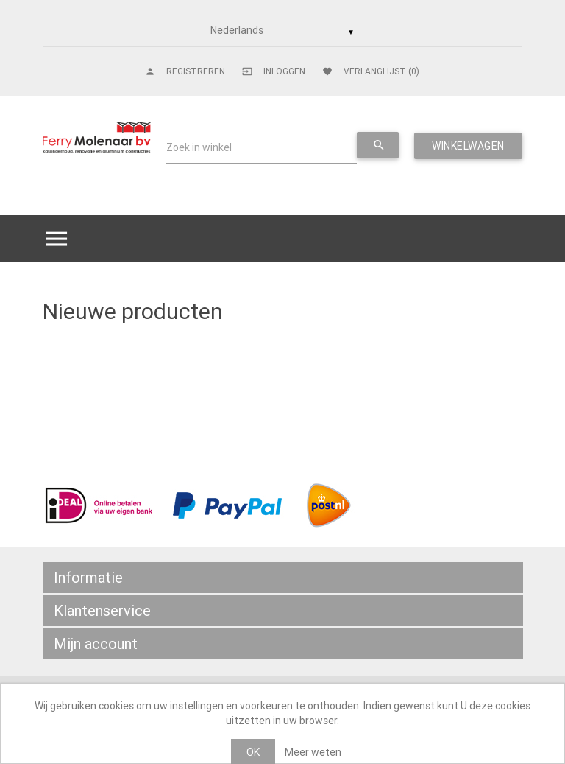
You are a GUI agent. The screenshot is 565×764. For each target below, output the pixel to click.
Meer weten (313, 752)
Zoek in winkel (199, 147)
